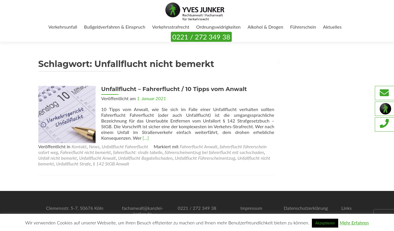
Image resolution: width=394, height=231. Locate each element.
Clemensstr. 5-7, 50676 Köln (75, 208)
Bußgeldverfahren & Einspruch (114, 26)
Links (346, 208)
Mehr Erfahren (354, 222)
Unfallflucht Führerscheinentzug (205, 158)
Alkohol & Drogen (265, 26)
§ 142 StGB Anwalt (111, 163)
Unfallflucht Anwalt (97, 158)
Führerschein (303, 26)
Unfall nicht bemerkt (57, 158)
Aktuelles (332, 26)
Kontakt (79, 146)
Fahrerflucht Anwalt (198, 146)
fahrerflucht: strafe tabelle (137, 152)
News (94, 146)
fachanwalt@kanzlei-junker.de (142, 210)
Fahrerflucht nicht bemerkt (85, 152)
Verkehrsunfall (62, 26)
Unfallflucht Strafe (73, 163)
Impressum (251, 208)
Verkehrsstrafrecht (170, 26)
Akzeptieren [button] (325, 223)
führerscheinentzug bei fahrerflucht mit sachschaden (214, 152)
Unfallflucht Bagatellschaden (145, 158)
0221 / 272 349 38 (201, 37)
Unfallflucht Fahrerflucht (125, 146)
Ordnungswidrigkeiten (218, 26)
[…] (145, 138)
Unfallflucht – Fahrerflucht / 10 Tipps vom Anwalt (174, 89)
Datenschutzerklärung (306, 208)
